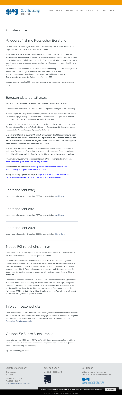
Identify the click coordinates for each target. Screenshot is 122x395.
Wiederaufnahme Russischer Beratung (36, 40)
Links (104, 11)
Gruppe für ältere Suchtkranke (29, 334)
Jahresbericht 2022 (21, 209)
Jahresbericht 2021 (20, 228)
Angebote (79, 11)
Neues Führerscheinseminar (28, 247)
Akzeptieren (110, 389)
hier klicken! (59, 196)
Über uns (69, 11)
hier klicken (59, 215)
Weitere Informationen (95, 389)
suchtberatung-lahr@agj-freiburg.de (18, 384)
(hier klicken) (60, 234)
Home (51, 11)
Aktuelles (60, 11)
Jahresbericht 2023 (21, 190)
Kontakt (112, 11)
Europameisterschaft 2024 (26, 98)
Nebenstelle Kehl (92, 11)
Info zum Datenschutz (23, 306)
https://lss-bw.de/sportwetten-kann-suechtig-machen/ (27, 162)
